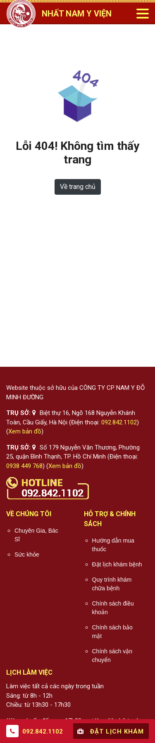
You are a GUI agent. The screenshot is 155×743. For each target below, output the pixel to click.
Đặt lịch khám (109, 731)
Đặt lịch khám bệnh (117, 564)
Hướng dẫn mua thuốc (113, 544)
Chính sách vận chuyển (112, 655)
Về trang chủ (77, 187)
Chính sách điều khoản (113, 607)
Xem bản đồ (24, 431)
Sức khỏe (26, 554)
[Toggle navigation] (142, 14)
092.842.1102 (119, 422)
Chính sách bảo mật (112, 631)
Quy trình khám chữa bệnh (112, 584)
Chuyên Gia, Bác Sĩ (36, 535)
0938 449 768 (24, 466)
